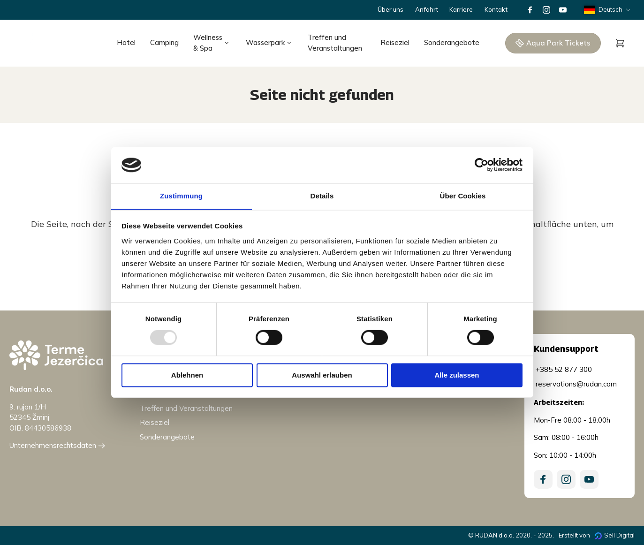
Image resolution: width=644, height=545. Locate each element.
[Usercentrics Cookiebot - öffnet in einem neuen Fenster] (481, 165)
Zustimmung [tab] (181, 196)
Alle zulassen (456, 375)
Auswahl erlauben (322, 375)
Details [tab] (322, 196)
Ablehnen (187, 375)
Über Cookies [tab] (463, 196)
